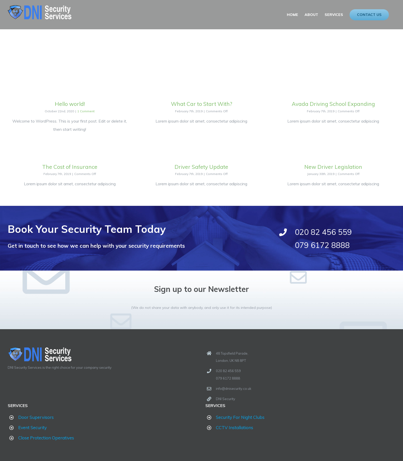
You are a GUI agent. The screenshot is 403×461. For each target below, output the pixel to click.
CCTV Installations (233, 427)
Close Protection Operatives (46, 437)
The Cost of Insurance (69, 166)
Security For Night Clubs (239, 417)
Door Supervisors (36, 417)
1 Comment (85, 111)
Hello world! (69, 103)
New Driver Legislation (331, 166)
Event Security (32, 427)
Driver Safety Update (200, 166)
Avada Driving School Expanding (331, 103)
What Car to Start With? (200, 103)
